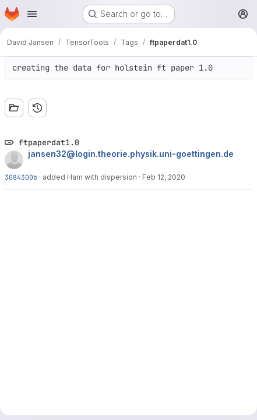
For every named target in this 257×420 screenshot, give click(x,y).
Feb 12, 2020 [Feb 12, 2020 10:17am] (163, 177)
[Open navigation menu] (32, 14)
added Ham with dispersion (90, 177)
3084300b (21, 177)
